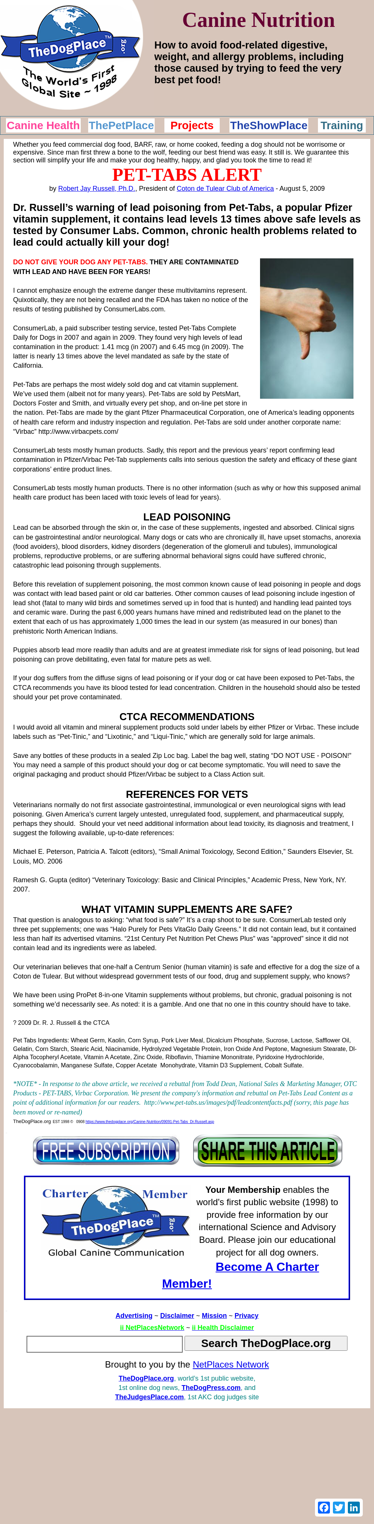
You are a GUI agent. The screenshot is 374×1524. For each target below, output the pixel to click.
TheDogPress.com (211, 1387)
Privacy (247, 1315)
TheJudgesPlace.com (149, 1397)
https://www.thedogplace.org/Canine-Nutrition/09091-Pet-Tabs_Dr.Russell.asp (150, 1122)
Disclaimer (177, 1315)
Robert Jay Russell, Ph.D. (96, 188)
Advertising (133, 1315)
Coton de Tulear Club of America (225, 188)
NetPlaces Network (231, 1364)
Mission (214, 1315)
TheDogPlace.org (146, 1378)
